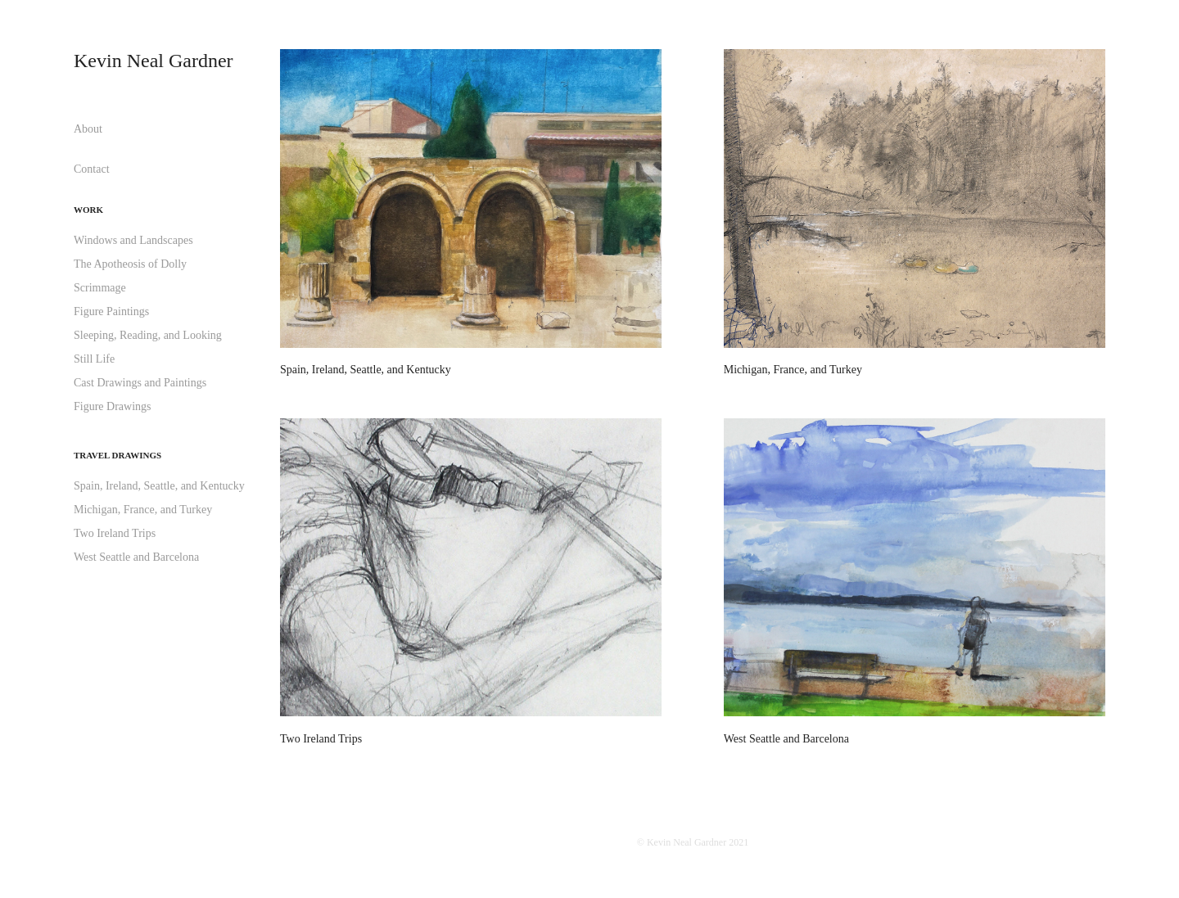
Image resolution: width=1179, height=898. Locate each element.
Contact (92, 169)
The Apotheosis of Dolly (130, 264)
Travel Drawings (117, 455)
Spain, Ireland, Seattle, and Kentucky (159, 486)
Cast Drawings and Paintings (140, 383)
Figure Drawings (112, 406)
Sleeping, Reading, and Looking (148, 335)
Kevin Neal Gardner (153, 60)
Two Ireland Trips (115, 533)
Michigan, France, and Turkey (143, 509)
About (88, 129)
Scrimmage (100, 288)
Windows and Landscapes (133, 240)
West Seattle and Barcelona (136, 557)
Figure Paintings (111, 311)
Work (88, 209)
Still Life (94, 359)
